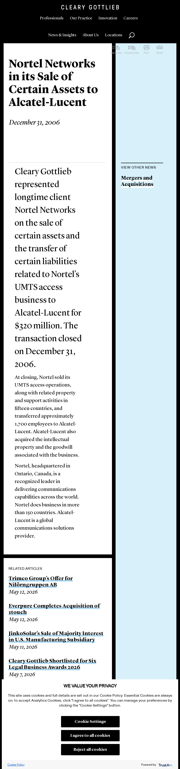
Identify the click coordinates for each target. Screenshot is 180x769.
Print (146, 52)
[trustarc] (165, 764)
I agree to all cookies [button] (90, 736)
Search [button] (131, 35)
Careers (130, 18)
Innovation (107, 18)
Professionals (52, 18)
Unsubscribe (132, 52)
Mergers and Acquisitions (137, 181)
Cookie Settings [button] (90, 722)
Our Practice (81, 18)
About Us (91, 35)
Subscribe (116, 52)
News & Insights (62, 35)
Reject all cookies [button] (90, 750)
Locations (113, 35)
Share (159, 52)
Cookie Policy (16, 764)
